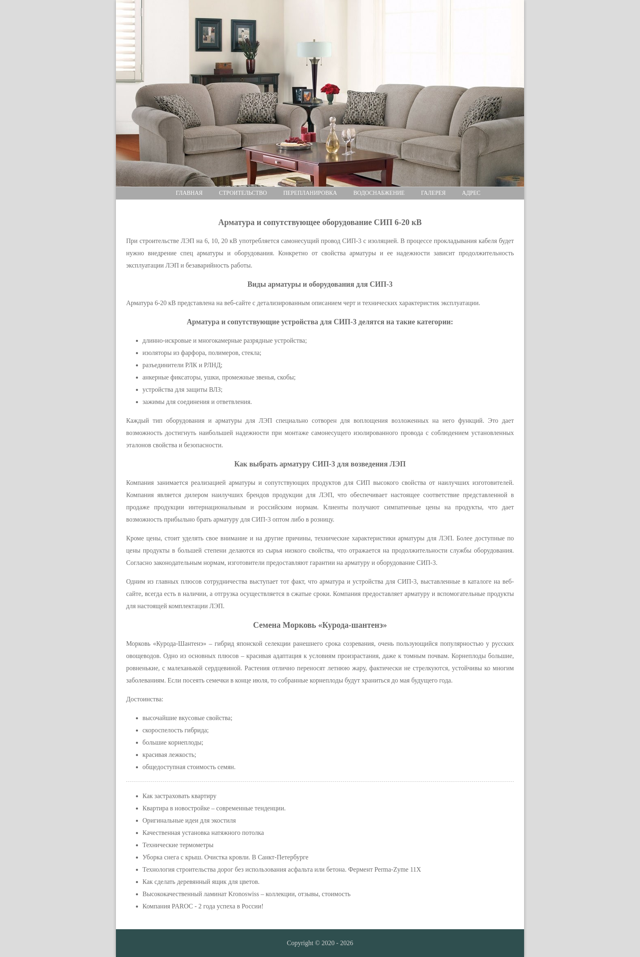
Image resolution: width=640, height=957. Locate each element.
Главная (189, 193)
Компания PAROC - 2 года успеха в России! (203, 906)
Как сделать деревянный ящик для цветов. (201, 881)
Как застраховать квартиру (179, 795)
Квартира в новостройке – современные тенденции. (214, 808)
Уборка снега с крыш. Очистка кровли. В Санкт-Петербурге (225, 857)
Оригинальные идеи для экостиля (189, 820)
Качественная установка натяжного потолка (203, 832)
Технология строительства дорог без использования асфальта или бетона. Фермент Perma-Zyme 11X (281, 869)
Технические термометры (177, 844)
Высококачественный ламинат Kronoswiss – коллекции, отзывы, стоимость (246, 893)
